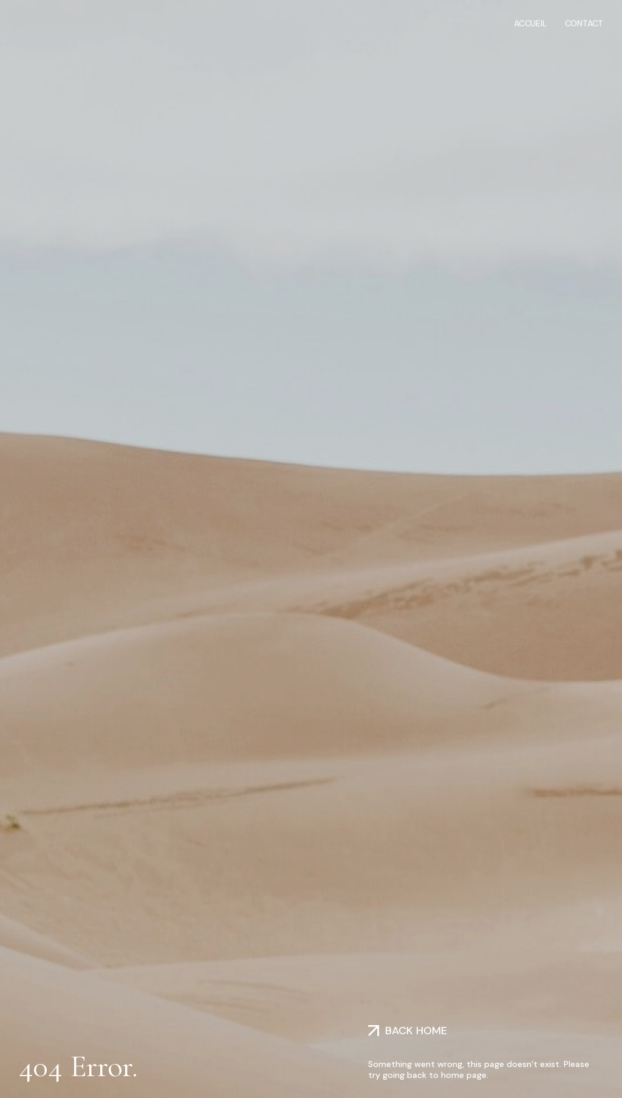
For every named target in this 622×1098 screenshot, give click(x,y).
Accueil (530, 22)
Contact (584, 22)
